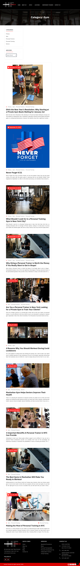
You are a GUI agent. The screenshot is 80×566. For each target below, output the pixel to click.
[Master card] (69, 564)
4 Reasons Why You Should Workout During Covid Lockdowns (27, 349)
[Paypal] (73, 564)
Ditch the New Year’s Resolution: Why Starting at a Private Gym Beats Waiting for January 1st (27, 110)
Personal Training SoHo (46, 548)
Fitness (8, 33)
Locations (37, 4)
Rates (31, 4)
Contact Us (57, 4)
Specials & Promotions (46, 544)
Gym (7, 36)
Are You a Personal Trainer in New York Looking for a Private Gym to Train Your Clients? (26, 308)
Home (19, 4)
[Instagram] (8, 559)
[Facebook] (5, 559)
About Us (24, 4)
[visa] (75, 564)
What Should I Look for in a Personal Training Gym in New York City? (25, 220)
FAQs (24, 548)
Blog (24, 549)
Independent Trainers (47, 4)
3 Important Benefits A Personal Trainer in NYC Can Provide (26, 434)
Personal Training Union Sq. (47, 549)
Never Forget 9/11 (14, 172)
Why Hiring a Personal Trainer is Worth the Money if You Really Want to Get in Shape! (27, 264)
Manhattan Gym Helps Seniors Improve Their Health (26, 393)
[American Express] (71, 564)
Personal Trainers (10, 38)
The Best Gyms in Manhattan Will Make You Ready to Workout (25, 478)
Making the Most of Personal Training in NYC (25, 525)
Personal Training (10, 41)
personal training (44, 523)
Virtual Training (44, 553)
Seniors (8, 43)
